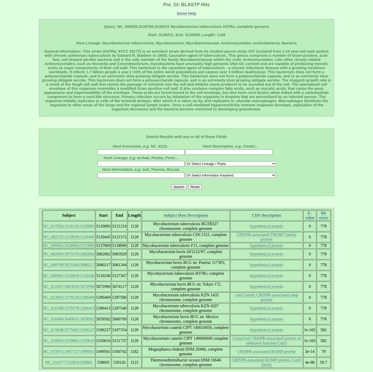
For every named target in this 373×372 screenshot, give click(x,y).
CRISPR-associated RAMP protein (267, 351)
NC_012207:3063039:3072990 (69, 286)
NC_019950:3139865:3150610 (69, 340)
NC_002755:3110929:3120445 (69, 237)
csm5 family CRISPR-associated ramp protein (266, 297)
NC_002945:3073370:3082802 (69, 254)
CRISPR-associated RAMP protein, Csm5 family (266, 362)
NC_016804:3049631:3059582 (69, 319)
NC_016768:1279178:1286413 (69, 308)
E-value (309, 215)
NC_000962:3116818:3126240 (69, 275)
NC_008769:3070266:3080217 (69, 265)
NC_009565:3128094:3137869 (69, 245)
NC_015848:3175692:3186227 (69, 330)
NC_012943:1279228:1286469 (69, 297)
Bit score (323, 215)
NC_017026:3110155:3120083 (69, 226)
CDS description (266, 215)
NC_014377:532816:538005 (68, 362)
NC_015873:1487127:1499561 (69, 351)
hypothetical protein (266, 226)
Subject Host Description (186, 215)
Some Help (186, 13)
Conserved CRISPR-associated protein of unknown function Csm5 (266, 340)
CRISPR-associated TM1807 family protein (267, 236)
